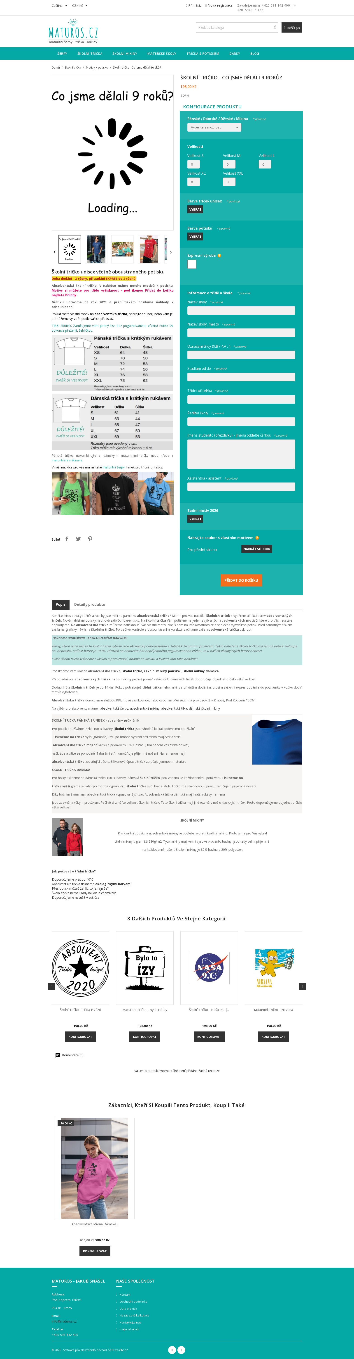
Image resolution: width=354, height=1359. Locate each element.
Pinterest (90, 538)
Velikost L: (267, 155)
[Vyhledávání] (237, 27)
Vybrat (195, 209)
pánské (174, 671)
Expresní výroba (201, 255)
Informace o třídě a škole (218, 292)
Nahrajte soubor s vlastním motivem (220, 537)
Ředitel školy (205, 412)
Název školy (205, 301)
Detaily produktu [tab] (89, 604)
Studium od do (207, 368)
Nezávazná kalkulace (134, 1315)
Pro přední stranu (202, 549)
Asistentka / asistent (212, 478)
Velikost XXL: (233, 173)
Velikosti (195, 146)
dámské (212, 671)
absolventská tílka (174, 708)
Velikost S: (195, 155)
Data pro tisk (128, 1309)
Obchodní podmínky (133, 1302)
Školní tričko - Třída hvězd (80, 1009)
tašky (158, 467)
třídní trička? (85, 871)
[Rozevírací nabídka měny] (80, 6)
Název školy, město (211, 324)
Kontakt (124, 1294)
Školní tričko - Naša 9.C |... (209, 1009)
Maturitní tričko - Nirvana (273, 1009)
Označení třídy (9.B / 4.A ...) (216, 346)
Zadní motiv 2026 (202, 510)
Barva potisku (208, 228)
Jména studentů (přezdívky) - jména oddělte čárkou (237, 435)
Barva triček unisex (213, 200)
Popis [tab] (60, 604)
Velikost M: (232, 155)
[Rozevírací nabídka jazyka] (60, 6)
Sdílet (66, 538)
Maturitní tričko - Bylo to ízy (144, 1009)
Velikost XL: (196, 173)
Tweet (78, 538)
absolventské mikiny (144, 708)
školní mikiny (157, 671)
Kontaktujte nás (130, 1322)
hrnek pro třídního (139, 467)
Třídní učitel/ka (207, 390)
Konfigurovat (80, 1037)
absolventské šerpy (114, 708)
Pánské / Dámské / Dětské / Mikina (226, 118)
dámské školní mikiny (204, 708)
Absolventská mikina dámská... (95, 1224)
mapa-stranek (129, 1329)
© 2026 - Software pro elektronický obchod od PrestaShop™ (90, 1350)
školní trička (132, 671)
